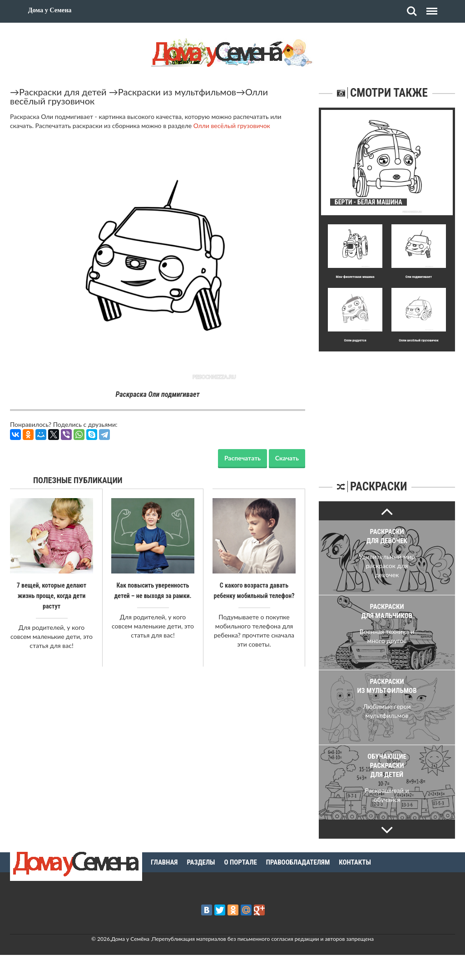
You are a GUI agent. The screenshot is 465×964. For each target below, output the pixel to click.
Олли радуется (355, 340)
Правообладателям (298, 862)
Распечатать (242, 458)
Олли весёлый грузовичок (231, 125)
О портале (240, 862)
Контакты (355, 862)
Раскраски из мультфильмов (177, 91)
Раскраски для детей (63, 91)
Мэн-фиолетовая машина (355, 277)
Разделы (201, 862)
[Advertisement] (387, 408)
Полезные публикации (78, 480)
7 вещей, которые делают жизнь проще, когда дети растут (51, 595)
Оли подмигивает (419, 277)
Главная (164, 862)
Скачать (287, 458)
